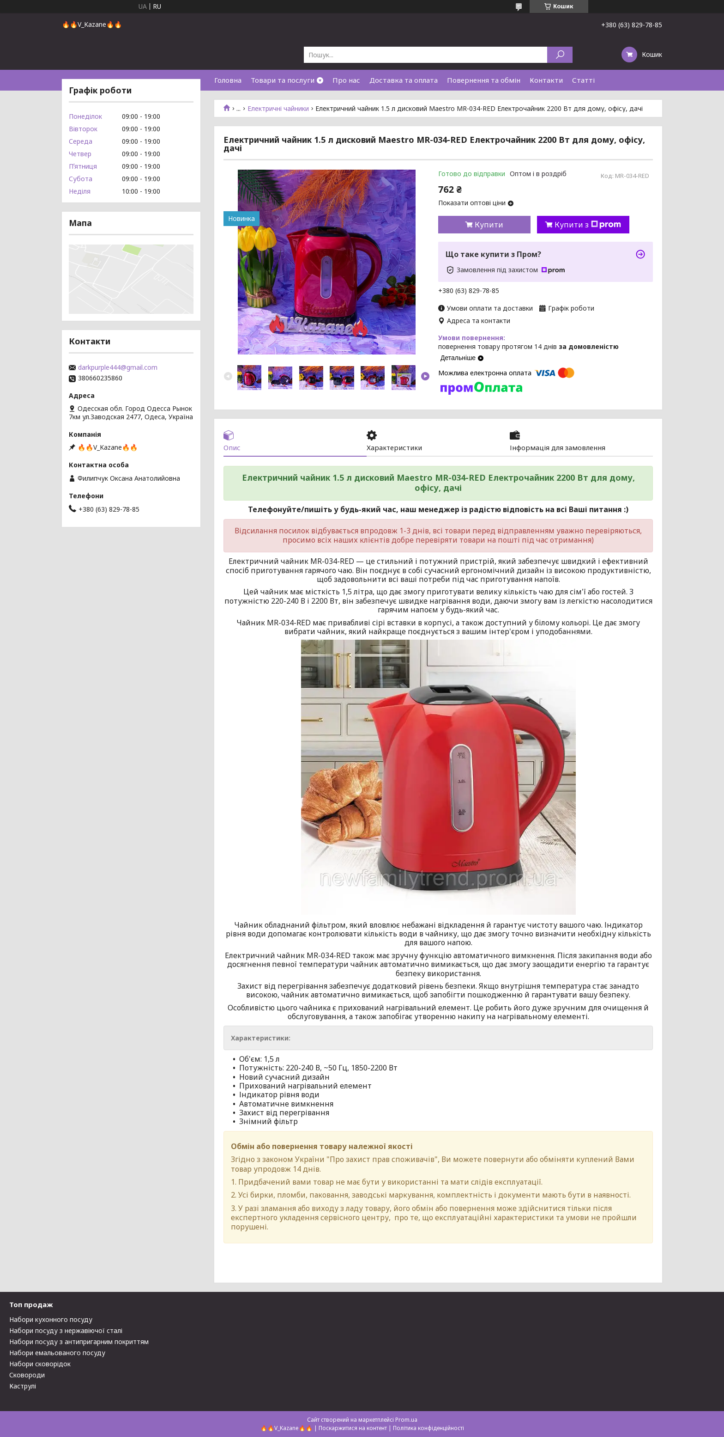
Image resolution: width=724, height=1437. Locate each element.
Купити (489, 225)
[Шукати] (560, 55)
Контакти (546, 80)
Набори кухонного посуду (50, 1319)
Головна (227, 80)
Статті (583, 80)
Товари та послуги (282, 80)
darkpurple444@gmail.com (117, 367)
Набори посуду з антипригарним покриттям (79, 1341)
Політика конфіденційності (428, 1428)
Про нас (346, 80)
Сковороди (27, 1374)
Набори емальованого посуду (57, 1352)
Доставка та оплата (403, 80)
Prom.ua (406, 1420)
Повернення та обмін (483, 80)
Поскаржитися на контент (353, 1428)
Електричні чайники (278, 108)
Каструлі (22, 1386)
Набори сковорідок (40, 1363)
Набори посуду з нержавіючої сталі (65, 1330)
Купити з (588, 225)
